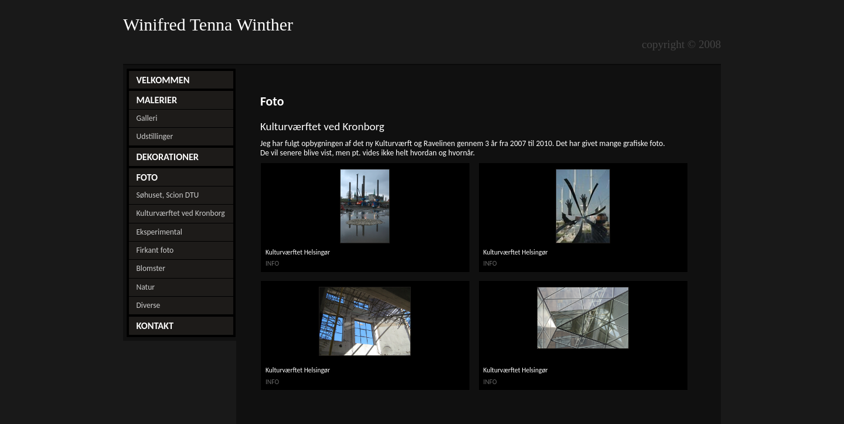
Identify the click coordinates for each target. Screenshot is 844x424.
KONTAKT (154, 325)
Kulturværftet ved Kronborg (180, 213)
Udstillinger (154, 136)
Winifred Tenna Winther (210, 24)
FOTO (147, 177)
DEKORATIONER (167, 156)
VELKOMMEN (162, 80)
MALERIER (156, 100)
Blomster (150, 268)
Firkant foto (154, 250)
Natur (145, 287)
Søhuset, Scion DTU (167, 195)
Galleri (146, 118)
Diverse (148, 305)
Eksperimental (159, 232)
